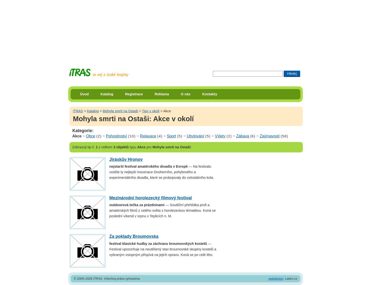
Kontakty (209, 94)
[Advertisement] (185, 30)
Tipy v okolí (150, 111)
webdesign (275, 278)
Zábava (242, 136)
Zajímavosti (270, 136)
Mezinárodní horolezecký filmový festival (150, 197)
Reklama (162, 94)
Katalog (107, 94)
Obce (90, 136)
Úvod (84, 94)
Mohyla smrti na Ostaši (120, 111)
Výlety (220, 136)
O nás (186, 94)
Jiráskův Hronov (126, 159)
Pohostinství (116, 136)
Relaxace (148, 136)
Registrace (134, 94)
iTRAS (78, 111)
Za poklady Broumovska (133, 236)
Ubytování (195, 136)
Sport (171, 136)
